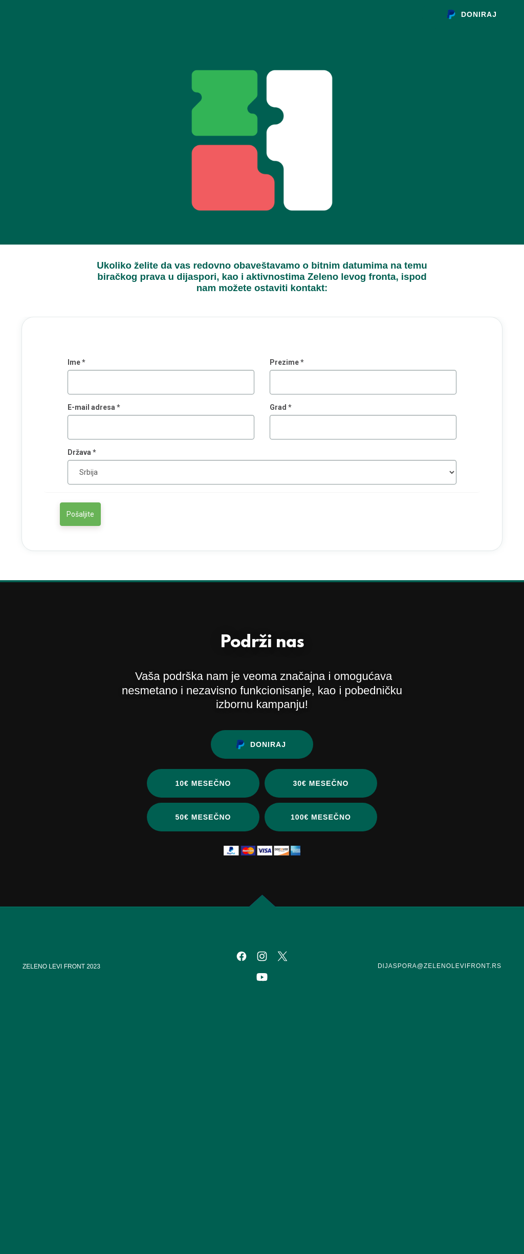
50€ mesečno (203, 978)
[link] (241, 1117)
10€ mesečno (203, 944)
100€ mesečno (321, 978)
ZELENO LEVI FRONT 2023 (61, 1127)
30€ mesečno (320, 944)
